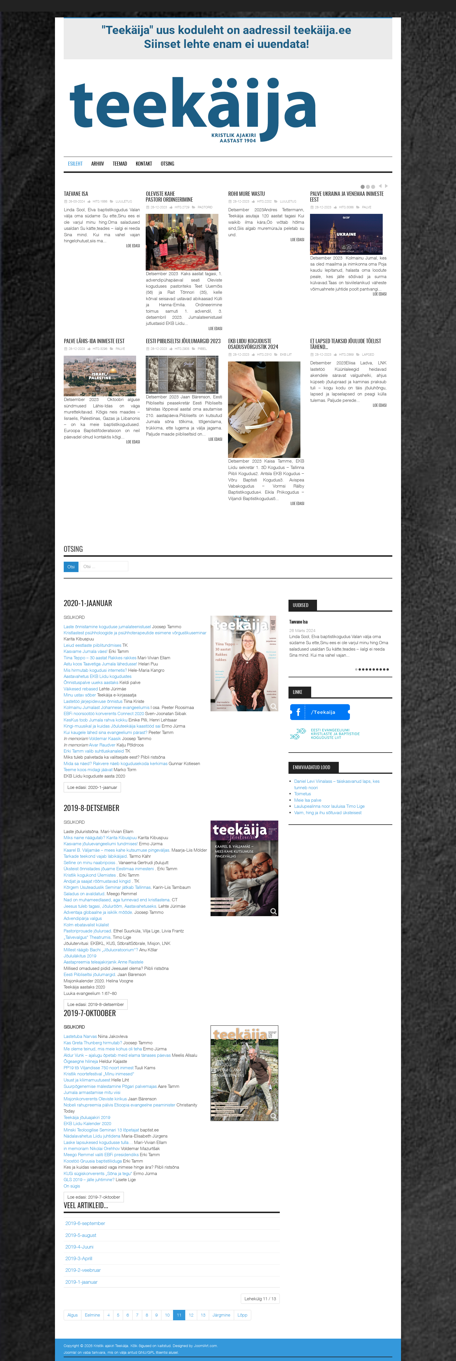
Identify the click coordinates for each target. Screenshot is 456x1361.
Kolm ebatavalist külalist (86, 924)
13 (203, 1314)
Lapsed (368, 354)
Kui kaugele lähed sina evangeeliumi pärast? (105, 731)
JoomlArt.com (205, 1345)
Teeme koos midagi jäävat (88, 769)
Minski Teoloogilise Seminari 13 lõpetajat (101, 1129)
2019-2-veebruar (83, 1270)
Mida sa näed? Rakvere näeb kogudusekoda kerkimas (116, 762)
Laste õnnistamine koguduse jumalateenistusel (107, 625)
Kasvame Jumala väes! (86, 650)
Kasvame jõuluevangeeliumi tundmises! (101, 843)
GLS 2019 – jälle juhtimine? (89, 1179)
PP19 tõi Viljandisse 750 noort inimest (98, 1067)
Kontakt (144, 164)
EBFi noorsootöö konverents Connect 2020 (104, 713)
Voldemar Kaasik (105, 738)
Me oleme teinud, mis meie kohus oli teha (103, 1048)
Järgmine (221, 1314)
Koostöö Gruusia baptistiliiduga (93, 1160)
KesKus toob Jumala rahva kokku (95, 719)
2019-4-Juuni (79, 1246)
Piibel (202, 348)
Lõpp (242, 1314)
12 (191, 1314)
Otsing (167, 164)
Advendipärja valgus (83, 918)
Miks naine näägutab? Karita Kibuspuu (100, 836)
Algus (72, 1314)
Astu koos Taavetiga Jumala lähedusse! (100, 663)
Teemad (120, 164)
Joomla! (70, 1352)
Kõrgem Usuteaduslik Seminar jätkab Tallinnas (107, 886)
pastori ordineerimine (169, 197)
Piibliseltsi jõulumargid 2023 (183, 341)
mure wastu (246, 194)
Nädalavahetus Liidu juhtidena (92, 1135)
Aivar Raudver (102, 744)
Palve (366, 207)
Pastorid (205, 207)
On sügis (72, 1185)
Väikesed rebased (81, 688)
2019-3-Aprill (78, 1258)
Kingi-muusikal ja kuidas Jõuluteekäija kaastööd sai (112, 725)
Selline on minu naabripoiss (90, 861)
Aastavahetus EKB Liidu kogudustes (97, 675)
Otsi (71, 566)
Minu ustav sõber (80, 694)
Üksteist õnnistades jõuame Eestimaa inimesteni (109, 868)
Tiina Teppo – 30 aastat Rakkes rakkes (100, 657)
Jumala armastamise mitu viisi (92, 1092)
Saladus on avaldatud (84, 893)
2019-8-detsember (92, 808)
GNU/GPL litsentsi (153, 1352)
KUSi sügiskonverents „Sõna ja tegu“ (98, 1172)
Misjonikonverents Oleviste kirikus (95, 1098)
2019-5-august (80, 1235)
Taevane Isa (298, 621)
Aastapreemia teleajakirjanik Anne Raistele (103, 961)
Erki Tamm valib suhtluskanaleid (94, 750)
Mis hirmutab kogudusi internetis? (95, 669)
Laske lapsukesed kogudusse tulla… (98, 1141)
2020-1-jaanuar (88, 603)
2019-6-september (85, 1223)
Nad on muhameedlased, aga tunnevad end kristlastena (117, 899)
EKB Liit (286, 354)
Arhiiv (97, 164)
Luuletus (124, 201)
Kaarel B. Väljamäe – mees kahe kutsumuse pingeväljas (116, 849)
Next (385, 186)
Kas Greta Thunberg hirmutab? (93, 1042)
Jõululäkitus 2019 (80, 955)
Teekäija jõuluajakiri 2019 (87, 1116)
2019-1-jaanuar (81, 1281)
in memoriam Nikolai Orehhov (92, 1147)
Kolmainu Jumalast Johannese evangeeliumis (106, 707)
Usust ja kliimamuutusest (87, 1079)
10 (167, 1314)
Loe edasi (133, 246)
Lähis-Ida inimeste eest (94, 341)
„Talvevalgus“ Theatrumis (87, 936)
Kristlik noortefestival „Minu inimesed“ (99, 1073)
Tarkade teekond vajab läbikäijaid (95, 855)
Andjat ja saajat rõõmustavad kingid (98, 880)
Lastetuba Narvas (80, 1035)
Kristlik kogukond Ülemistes (90, 874)
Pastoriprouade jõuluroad (87, 930)
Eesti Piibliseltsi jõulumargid (89, 974)
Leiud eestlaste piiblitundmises (92, 644)
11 (179, 1314)
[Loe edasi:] (92, 787)
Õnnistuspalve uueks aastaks (91, 682)
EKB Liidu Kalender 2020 (87, 1123)
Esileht (75, 164)
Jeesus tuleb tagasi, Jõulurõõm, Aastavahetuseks (110, 905)
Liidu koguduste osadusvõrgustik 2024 (253, 344)
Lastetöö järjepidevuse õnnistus (93, 700)
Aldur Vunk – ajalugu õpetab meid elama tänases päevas (117, 1054)
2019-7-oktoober (90, 1013)
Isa (76, 194)
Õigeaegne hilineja (81, 1060)
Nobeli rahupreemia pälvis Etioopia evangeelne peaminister (119, 1104)
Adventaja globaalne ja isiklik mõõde (98, 911)
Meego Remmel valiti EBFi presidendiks (101, 1154)
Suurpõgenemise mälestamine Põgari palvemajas (110, 1085)
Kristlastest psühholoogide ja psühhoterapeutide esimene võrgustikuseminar (135, 632)
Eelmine (92, 1314)
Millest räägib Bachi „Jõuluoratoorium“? (101, 949)
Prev (379, 186)
